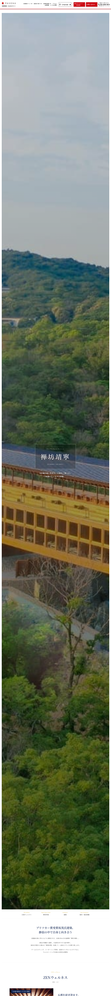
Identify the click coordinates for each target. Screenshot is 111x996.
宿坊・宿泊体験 (84, 914)
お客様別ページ (27, 3)
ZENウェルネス (26, 914)
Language (65, 4)
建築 (65, 914)
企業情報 (47, 5)
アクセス (55, 3)
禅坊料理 (46, 914)
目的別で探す (37, 3)
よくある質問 (53, 5)
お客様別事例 (46, 3)
